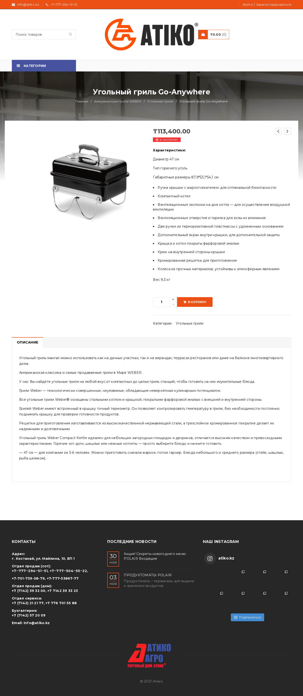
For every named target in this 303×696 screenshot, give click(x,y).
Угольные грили (160, 101)
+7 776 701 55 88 (61, 603)
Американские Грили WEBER (117, 101)
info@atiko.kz (37, 623)
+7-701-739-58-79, (29, 578)
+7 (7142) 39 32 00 (28, 591)
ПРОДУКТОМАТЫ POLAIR (148, 575)
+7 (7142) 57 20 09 (29, 615)
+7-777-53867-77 (63, 578)
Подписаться (247, 617)
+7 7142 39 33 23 (62, 591)
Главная (81, 101)
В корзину (197, 302)
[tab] (27, 342)
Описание (27, 342)
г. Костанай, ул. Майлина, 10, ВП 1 (43, 558)
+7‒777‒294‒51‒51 (64, 4)
